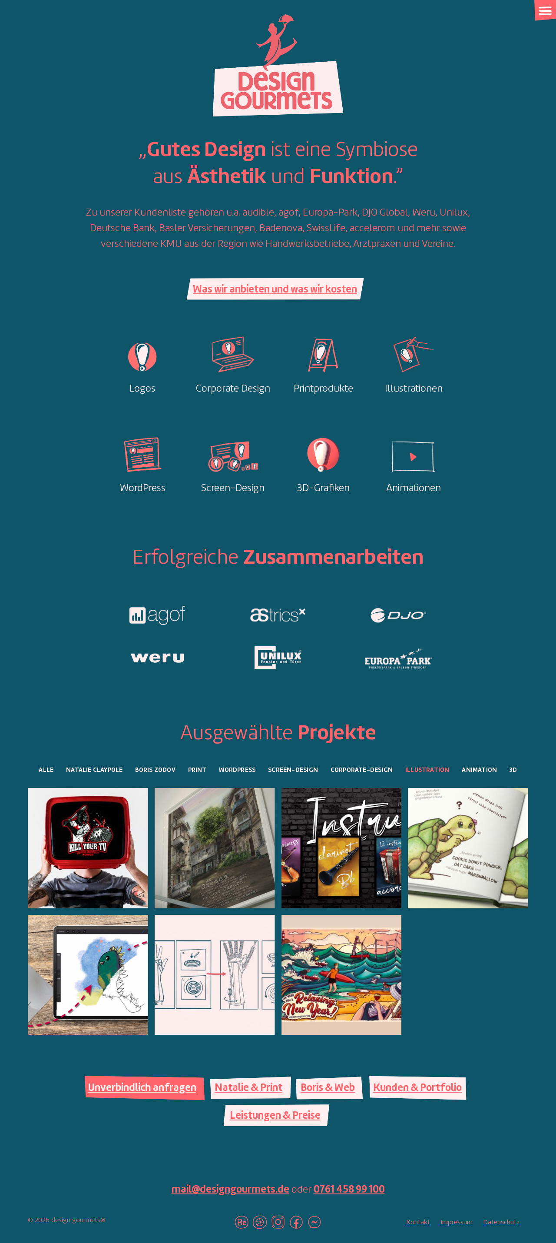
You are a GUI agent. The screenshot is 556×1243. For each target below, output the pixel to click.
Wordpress (237, 770)
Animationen (413, 488)
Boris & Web (328, 1088)
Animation (479, 770)
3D (513, 770)
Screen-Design (233, 488)
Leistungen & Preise (275, 1116)
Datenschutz (501, 1222)
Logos (142, 389)
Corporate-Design (362, 770)
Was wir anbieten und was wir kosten (275, 290)
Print (197, 770)
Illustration (427, 770)
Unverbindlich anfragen (142, 1088)
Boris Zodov (155, 770)
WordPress (142, 488)
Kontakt (418, 1222)
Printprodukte (323, 389)
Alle (46, 770)
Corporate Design (233, 389)
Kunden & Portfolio (417, 1088)
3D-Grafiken (323, 488)
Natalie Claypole (94, 770)
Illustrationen (414, 389)
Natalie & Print (248, 1088)
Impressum (456, 1222)
